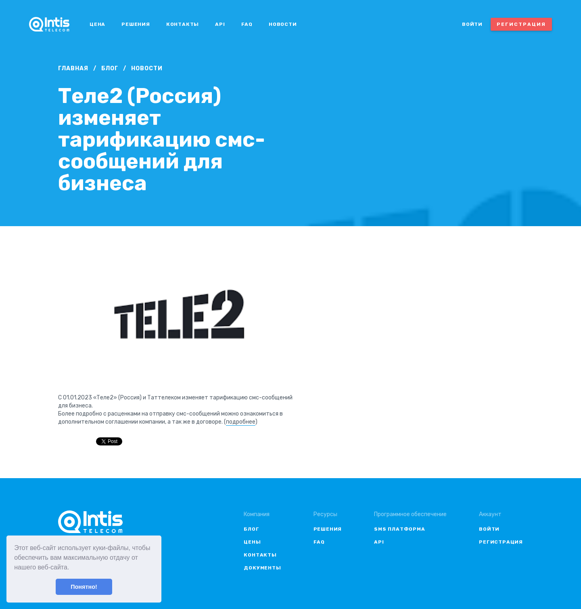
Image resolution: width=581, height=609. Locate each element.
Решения (135, 24)
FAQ (247, 24)
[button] (72, 568)
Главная (73, 68)
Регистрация (521, 24)
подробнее (240, 421)
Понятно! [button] (84, 587)
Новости (283, 24)
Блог (109, 68)
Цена (97, 24)
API (220, 24)
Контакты (182, 24)
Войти (472, 24)
